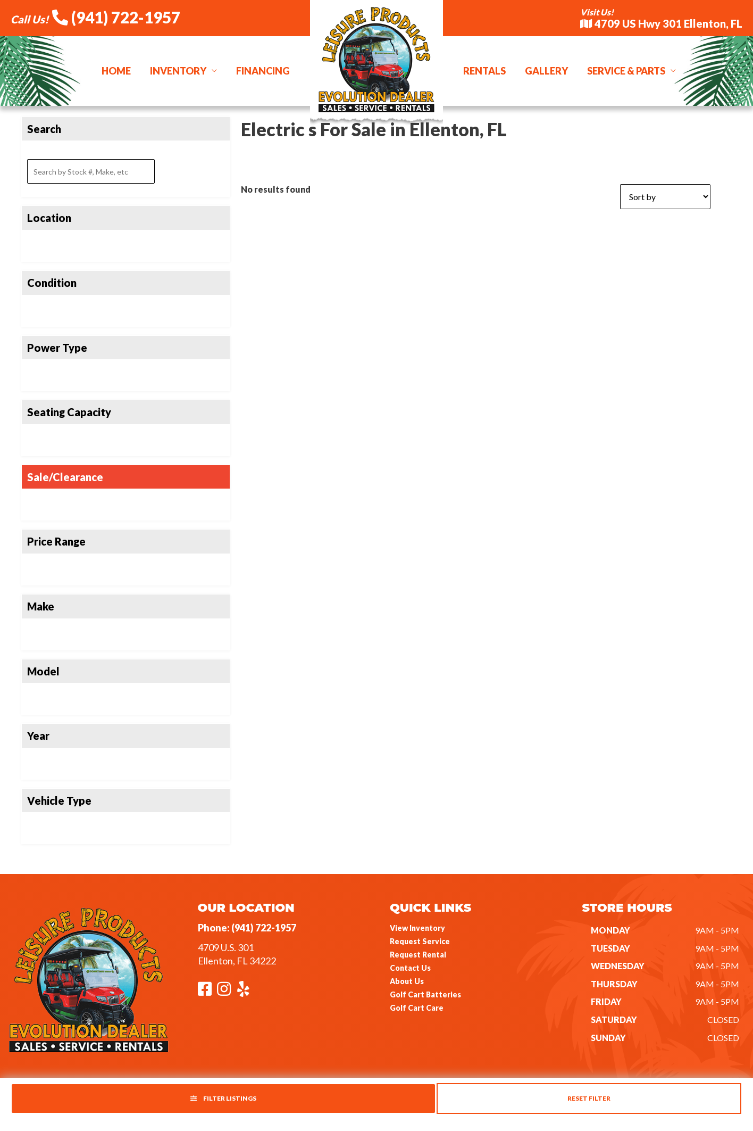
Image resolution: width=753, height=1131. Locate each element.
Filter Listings (223, 1098)
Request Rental (418, 954)
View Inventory (417, 927)
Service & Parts (626, 71)
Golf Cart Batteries (425, 994)
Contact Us (410, 967)
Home (116, 71)
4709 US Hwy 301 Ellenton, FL (661, 23)
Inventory (178, 71)
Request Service (420, 941)
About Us (407, 981)
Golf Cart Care (417, 1007)
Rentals (484, 71)
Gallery (546, 71)
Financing (263, 71)
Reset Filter (588, 1098)
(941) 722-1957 (116, 17)
